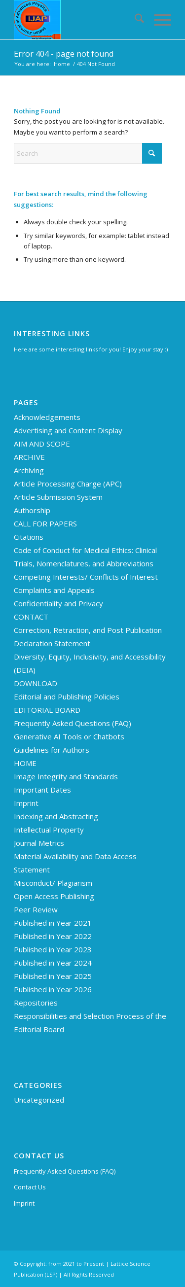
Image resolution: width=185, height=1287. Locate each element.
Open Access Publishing (54, 896)
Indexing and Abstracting (56, 816)
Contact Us (30, 1187)
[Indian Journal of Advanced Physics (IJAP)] (77, 19)
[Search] (134, 19)
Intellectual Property (49, 830)
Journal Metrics (39, 843)
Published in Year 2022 (53, 936)
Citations (28, 537)
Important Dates (42, 790)
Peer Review (36, 909)
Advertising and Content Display (68, 430)
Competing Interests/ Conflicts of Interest (86, 577)
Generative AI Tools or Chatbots (69, 736)
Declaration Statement (52, 643)
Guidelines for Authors (51, 750)
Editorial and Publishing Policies (66, 696)
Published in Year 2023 (53, 949)
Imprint (26, 803)
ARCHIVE (29, 457)
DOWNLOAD (35, 683)
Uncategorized (39, 1100)
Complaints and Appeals (54, 590)
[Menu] (157, 19)
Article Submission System (58, 497)
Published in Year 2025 (53, 976)
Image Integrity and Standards (66, 776)
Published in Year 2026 (53, 989)
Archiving (29, 470)
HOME (25, 763)
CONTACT (31, 617)
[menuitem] (134, 19)
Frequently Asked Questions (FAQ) (72, 723)
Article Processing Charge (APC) (68, 483)
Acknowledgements (47, 417)
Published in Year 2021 (53, 923)
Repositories (36, 1003)
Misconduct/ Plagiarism (53, 883)
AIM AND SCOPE (42, 444)
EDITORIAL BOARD (47, 710)
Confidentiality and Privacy (58, 603)
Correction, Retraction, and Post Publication (88, 630)
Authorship (32, 510)
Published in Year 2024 (53, 963)
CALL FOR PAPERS (45, 523)
